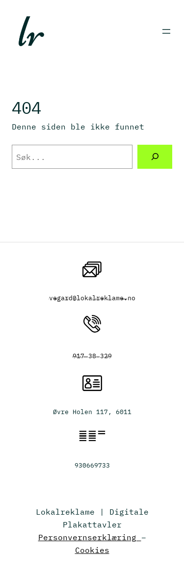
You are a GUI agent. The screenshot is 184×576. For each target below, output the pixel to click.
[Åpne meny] (166, 31)
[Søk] (154, 157)
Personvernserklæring (89, 537)
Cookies (92, 550)
